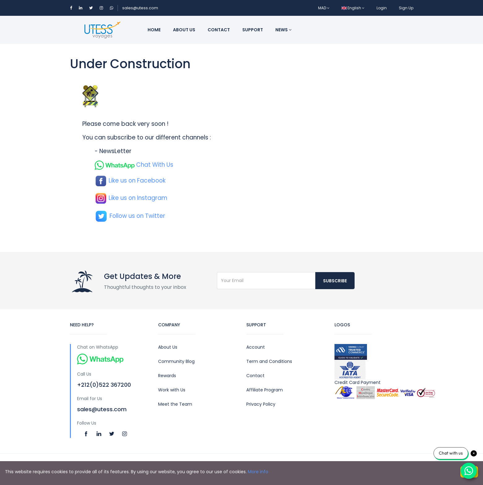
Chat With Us (134, 165)
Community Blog (176, 361)
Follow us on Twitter (130, 216)
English (353, 8)
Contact (219, 30)
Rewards (167, 376)
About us (184, 30)
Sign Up (406, 8)
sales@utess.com (140, 8)
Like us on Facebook (130, 180)
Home (154, 30)
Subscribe (335, 281)
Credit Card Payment (373, 389)
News (283, 30)
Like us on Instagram (131, 198)
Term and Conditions (269, 361)
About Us (167, 347)
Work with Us (171, 390)
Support (252, 30)
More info (258, 472)
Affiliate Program (264, 390)
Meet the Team (175, 404)
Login (382, 8)
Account (255, 347)
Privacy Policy (260, 404)
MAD (324, 8)
